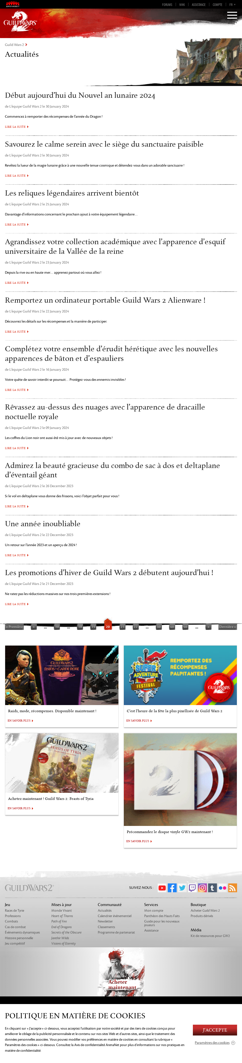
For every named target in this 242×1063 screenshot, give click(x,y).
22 (136, 626)
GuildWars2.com (20, 21)
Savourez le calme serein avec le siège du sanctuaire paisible (104, 144)
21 (123, 626)
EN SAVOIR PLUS (19, 720)
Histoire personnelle (19, 938)
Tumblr (212, 887)
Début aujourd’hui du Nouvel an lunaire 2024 (80, 95)
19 (93, 626)
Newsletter (105, 921)
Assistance (199, 4)
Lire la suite (15, 126)
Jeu (7, 904)
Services (151, 904)
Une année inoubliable (43, 524)
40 (172, 626)
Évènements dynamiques (22, 932)
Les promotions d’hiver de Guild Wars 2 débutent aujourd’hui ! (109, 572)
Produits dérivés (202, 916)
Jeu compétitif (15, 943)
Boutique (198, 904)
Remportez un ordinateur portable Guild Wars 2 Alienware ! (105, 300)
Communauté (110, 904)
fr (230, 4)
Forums (167, 4)
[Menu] (232, 16)
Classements (106, 927)
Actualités (105, 910)
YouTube (162, 887)
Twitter (182, 887)
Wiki (182, 4)
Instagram (202, 887)
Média (196, 930)
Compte (217, 4)
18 (80, 626)
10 (57, 626)
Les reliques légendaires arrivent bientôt (72, 193)
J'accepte (215, 1030)
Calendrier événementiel (114, 916)
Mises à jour (61, 904)
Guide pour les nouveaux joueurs (161, 923)
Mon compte (153, 910)
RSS (232, 887)
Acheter (205, 910)
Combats (11, 921)
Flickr (222, 887)
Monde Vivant (61, 910)
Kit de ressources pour (210, 936)
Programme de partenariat (116, 932)
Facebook (172, 887)
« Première (14, 626)
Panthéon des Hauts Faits (162, 916)
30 (159, 626)
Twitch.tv (192, 887)
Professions (13, 916)
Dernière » (227, 626)
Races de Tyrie (14, 910)
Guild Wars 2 (14, 45)
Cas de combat (15, 927)
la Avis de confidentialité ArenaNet (95, 1045)
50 (185, 626)
